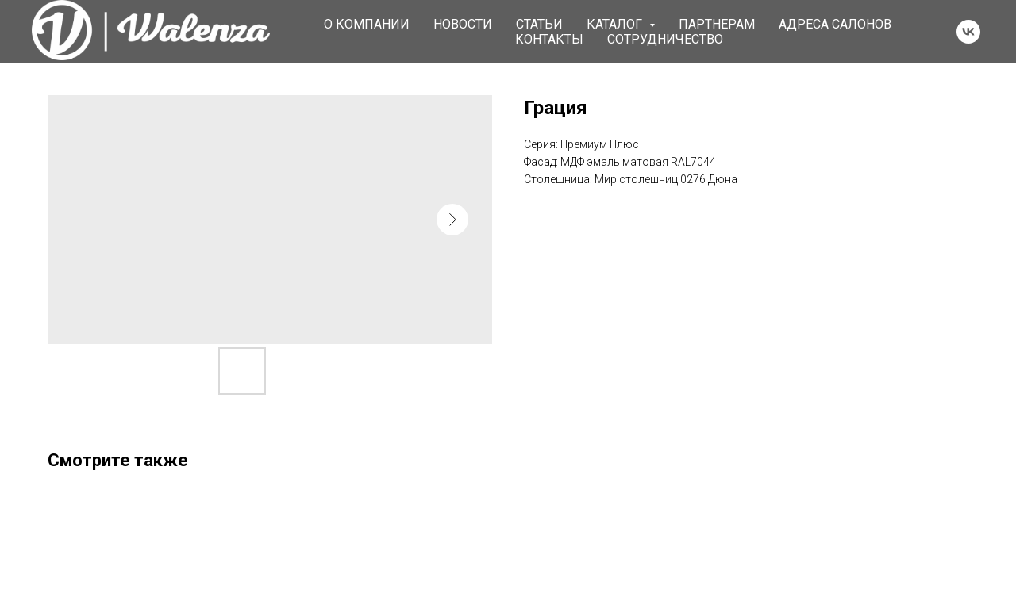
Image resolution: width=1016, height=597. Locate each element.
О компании (367, 24)
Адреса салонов (835, 24)
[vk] (968, 32)
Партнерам (717, 24)
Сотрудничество (665, 39)
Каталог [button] (616, 24)
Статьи (539, 24)
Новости (462, 24)
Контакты (549, 39)
